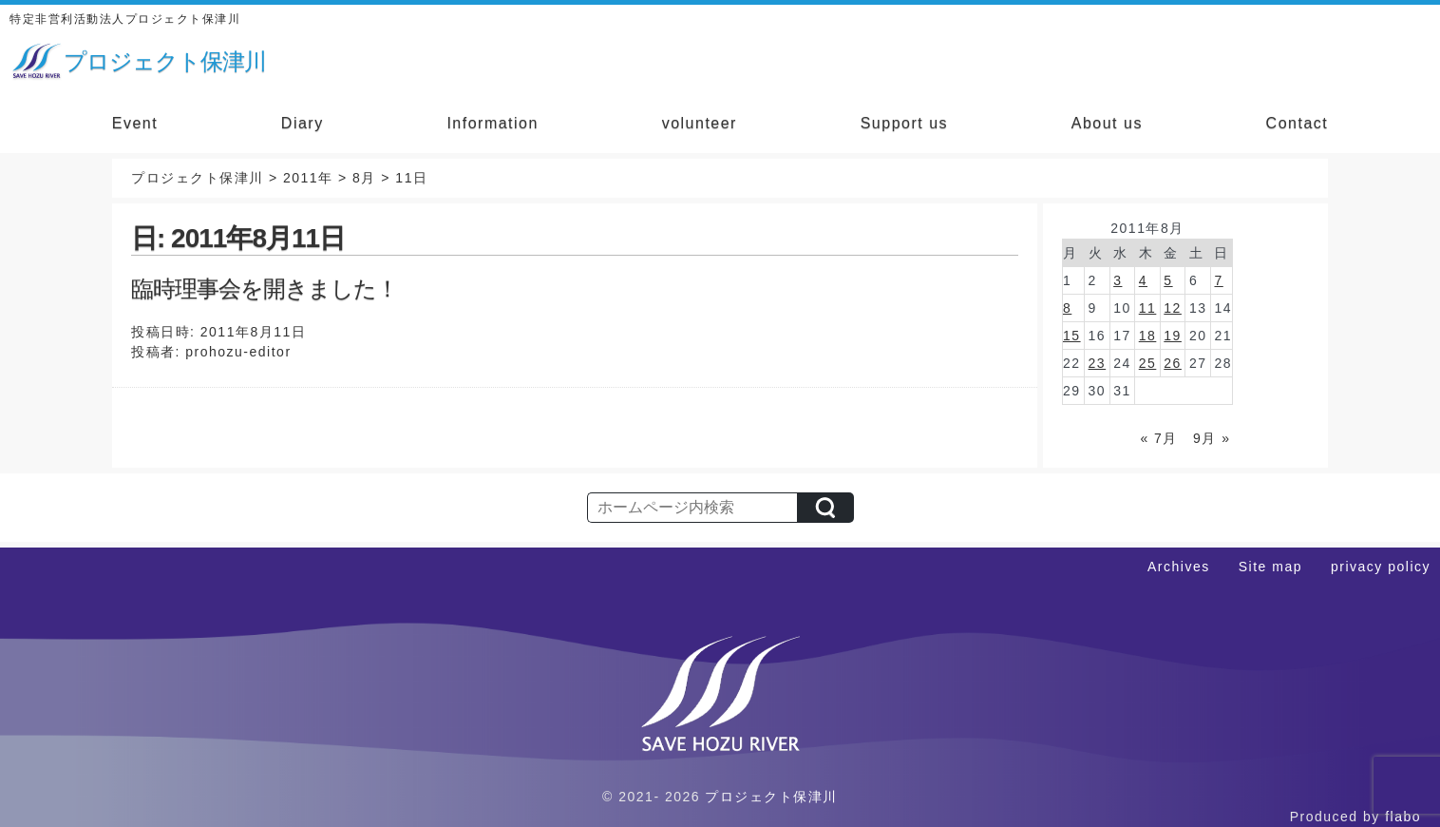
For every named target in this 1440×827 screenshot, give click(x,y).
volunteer (699, 123)
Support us (904, 123)
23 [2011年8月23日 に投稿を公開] (1098, 363)
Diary (302, 123)
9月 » (1211, 438)
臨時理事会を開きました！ (264, 288)
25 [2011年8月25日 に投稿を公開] (1148, 363)
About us (1107, 123)
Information (492, 123)
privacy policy (1381, 566)
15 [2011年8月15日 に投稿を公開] (1072, 335)
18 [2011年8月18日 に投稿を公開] (1148, 335)
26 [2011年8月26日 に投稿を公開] (1173, 363)
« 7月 (1158, 438)
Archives (1178, 566)
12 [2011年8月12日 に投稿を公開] (1173, 308)
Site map (1270, 566)
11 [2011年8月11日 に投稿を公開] (1148, 308)
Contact (1297, 123)
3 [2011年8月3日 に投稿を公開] (1117, 280)
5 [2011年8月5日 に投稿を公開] (1168, 280)
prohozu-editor (238, 351)
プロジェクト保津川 (771, 796)
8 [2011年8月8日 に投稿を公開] (1067, 308)
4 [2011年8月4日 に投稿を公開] (1143, 280)
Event (135, 123)
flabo (1403, 816)
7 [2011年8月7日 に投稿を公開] (1218, 280)
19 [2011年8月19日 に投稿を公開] (1173, 335)
